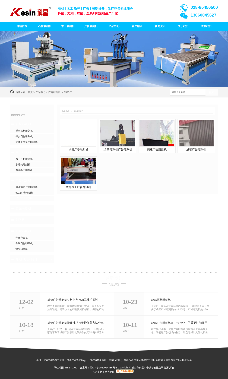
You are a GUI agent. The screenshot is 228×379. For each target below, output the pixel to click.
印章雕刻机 (23, 231)
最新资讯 (114, 278)
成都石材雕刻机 (161, 299)
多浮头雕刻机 (22, 164)
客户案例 (137, 26)
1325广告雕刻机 (24, 198)
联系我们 (206, 26)
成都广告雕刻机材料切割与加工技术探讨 (72, 299)
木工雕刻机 (67, 26)
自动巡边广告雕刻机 (26, 187)
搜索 (211, 92)
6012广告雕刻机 (24, 192)
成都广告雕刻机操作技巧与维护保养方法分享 (75, 322)
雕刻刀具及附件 (26, 259)
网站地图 (59, 367)
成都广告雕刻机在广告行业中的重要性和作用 (179, 322)
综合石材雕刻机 (24, 136)
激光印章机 (21, 249)
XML (75, 367)
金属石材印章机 (24, 243)
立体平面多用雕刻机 (26, 142)
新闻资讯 (160, 26)
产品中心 (114, 26)
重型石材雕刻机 (24, 130)
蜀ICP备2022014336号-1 (103, 367)
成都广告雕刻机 (78, 149)
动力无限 (110, 371)
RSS (68, 367)
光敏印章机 (21, 237)
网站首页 (22, 26)
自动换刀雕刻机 (24, 170)
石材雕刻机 (44, 26)
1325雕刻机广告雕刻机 (117, 149)
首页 (30, 92)
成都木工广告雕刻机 (78, 187)
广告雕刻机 (90, 26)
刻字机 (20, 220)
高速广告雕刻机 (157, 149)
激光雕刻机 (23, 208)
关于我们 (183, 26)
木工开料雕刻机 (24, 158)
